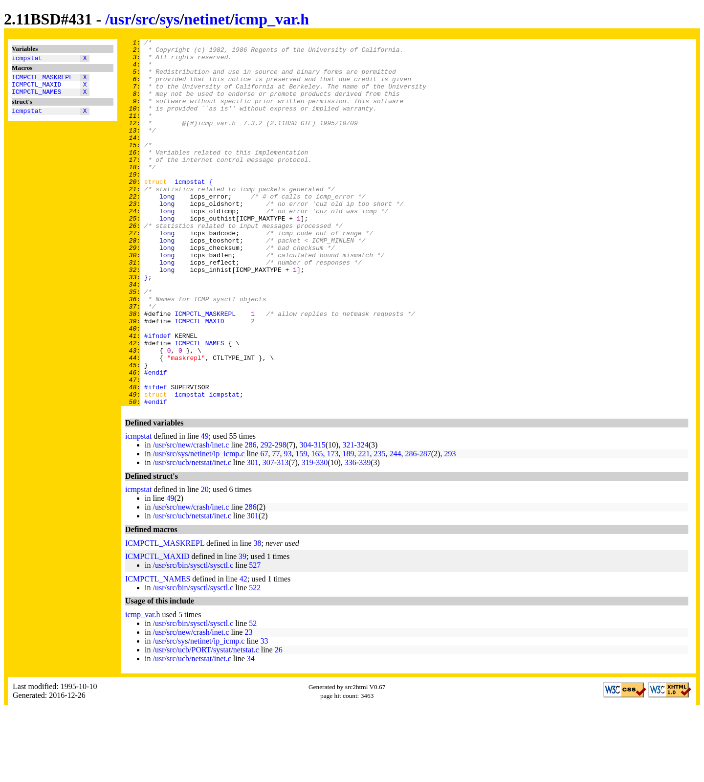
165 (317, 527)
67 (264, 527)
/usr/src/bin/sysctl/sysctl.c (193, 638)
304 (305, 518)
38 (258, 616)
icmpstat (27, 59)
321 (348, 518)
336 (350, 536)
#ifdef (155, 457)
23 (248, 705)
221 (364, 527)
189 (348, 527)
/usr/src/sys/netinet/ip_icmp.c (198, 527)
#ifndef (157, 395)
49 (205, 509)
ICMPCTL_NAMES (36, 97)
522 (255, 661)
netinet (207, 19)
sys (170, 19)
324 (363, 518)
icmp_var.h (271, 19)
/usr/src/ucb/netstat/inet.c (192, 536)
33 (264, 714)
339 (365, 536)
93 (287, 527)
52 (253, 697)
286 (250, 518)
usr (120, 19)
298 (280, 518)
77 (276, 527)
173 (332, 527)
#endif (155, 439)
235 (379, 527)
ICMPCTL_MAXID (36, 88)
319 (307, 536)
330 (322, 536)
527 (255, 638)
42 (243, 652)
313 (282, 536)
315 (320, 518)
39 (242, 630)
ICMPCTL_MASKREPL (42, 79)
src (145, 19)
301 (253, 536)
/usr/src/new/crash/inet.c (191, 518)
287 (425, 527)
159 (301, 527)
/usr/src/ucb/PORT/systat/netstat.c (206, 723)
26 (279, 723)
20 (205, 563)
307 (268, 536)
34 (251, 732)
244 (395, 527)
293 (450, 527)
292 (266, 518)
